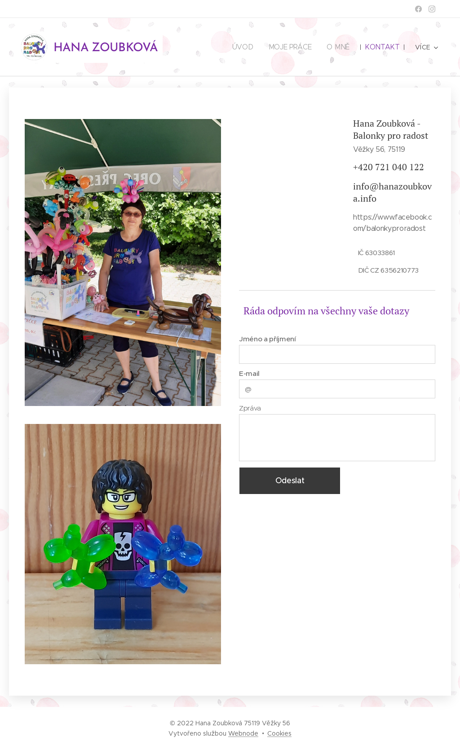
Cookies (279, 733)
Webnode (243, 733)
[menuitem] (245, 47)
